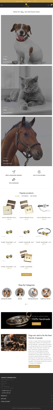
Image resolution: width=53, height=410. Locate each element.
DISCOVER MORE (7, 62)
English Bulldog (33, 299)
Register (21, 1)
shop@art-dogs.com (6, 390)
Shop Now (36, 323)
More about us (34, 366)
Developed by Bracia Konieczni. (34, 408)
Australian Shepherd (7, 299)
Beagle (20, 299)
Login (17, 1)
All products (26, 274)
